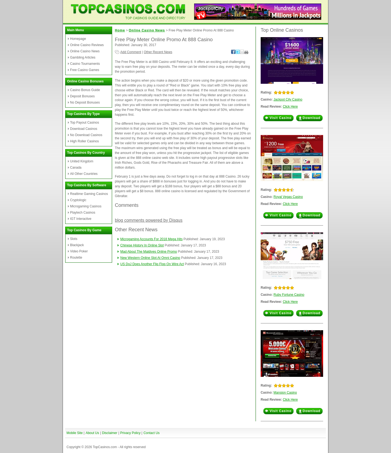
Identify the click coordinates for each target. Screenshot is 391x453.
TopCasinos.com (105, 447)
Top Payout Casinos (84, 122)
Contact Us (151, 433)
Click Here (290, 106)
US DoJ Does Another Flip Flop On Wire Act (152, 264)
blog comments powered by (148, 220)
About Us (92, 433)
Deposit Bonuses (82, 96)
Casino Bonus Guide (85, 90)
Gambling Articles (82, 57)
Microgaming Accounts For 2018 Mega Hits (151, 239)
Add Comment (130, 52)
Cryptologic (78, 200)
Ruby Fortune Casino (288, 295)
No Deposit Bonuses (85, 102)
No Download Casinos (86, 135)
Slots (73, 239)
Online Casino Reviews (87, 45)
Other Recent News (158, 52)
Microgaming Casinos (85, 206)
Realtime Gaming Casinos (89, 194)
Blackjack (77, 245)
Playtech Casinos (82, 212)
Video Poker (79, 251)
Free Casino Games (84, 70)
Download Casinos (83, 129)
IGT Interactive (80, 219)
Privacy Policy (130, 433)
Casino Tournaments (85, 64)
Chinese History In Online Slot (142, 245)
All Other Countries (83, 174)
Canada (75, 167)
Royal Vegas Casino (288, 197)
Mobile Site (75, 433)
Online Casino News (85, 51)
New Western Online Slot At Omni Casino (150, 258)
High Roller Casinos (84, 141)
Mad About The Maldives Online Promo (148, 251)
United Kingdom (81, 161)
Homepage (78, 39)
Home (120, 30)
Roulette (76, 257)
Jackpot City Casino (287, 99)
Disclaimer (109, 433)
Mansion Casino (285, 392)
